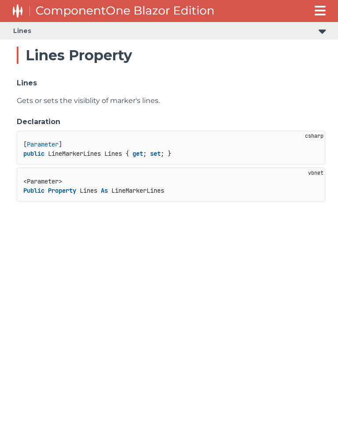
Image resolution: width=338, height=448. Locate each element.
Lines (22, 31)
